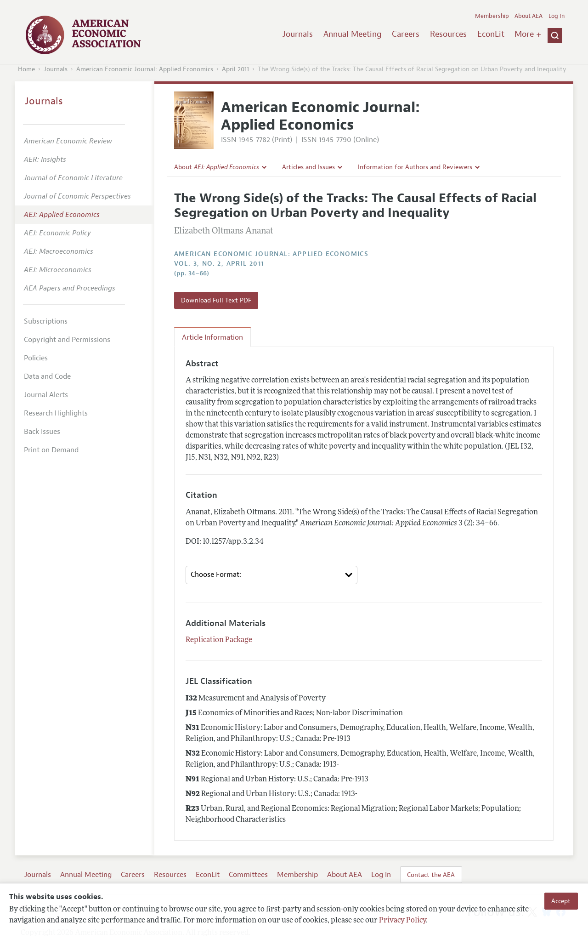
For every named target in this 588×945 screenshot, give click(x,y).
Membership (492, 16)
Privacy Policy (402, 920)
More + (527, 34)
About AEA (528, 16)
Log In (556, 16)
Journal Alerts (46, 394)
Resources (448, 34)
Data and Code (47, 376)
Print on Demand (51, 450)
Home (26, 69)
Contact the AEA (431, 875)
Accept (561, 901)
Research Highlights (56, 413)
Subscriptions (46, 321)
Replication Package (219, 640)
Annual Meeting (352, 34)
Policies (36, 358)
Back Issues (42, 431)
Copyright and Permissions (67, 339)
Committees (248, 874)
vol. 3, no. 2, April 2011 (219, 264)
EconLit (490, 34)
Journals (298, 34)
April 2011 (235, 69)
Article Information (212, 337)
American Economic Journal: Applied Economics (144, 69)
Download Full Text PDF (216, 300)
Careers (405, 34)
